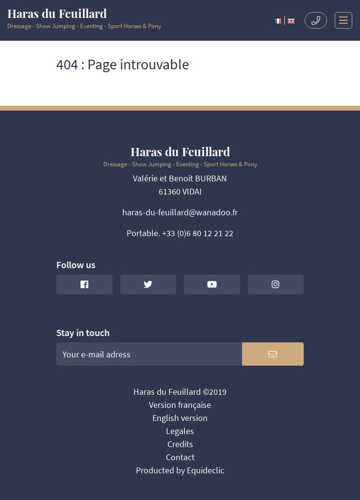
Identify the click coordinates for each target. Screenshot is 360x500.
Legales (180, 430)
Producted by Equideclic (180, 470)
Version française (180, 404)
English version (180, 417)
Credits (180, 444)
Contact (180, 457)
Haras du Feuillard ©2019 (180, 391)
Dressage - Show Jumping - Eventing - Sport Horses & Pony (84, 18)
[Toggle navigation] (340, 20)
